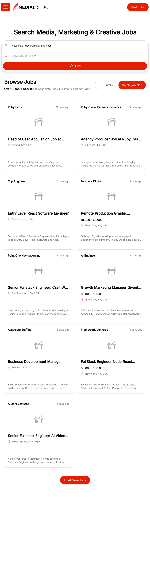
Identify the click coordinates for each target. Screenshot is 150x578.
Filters (105, 85)
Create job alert (132, 85)
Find (75, 66)
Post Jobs (137, 7)
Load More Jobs (75, 480)
